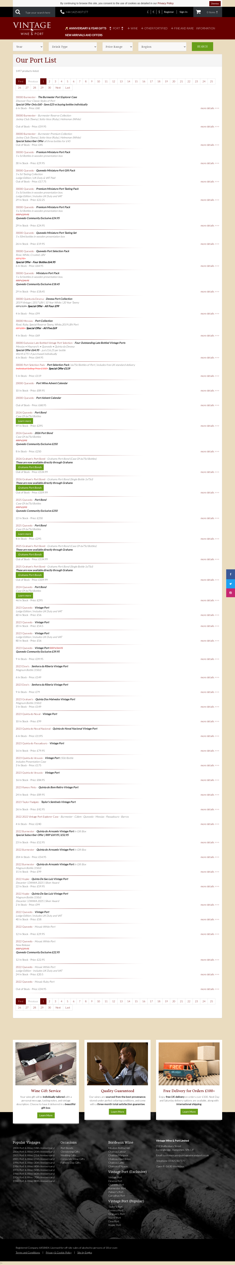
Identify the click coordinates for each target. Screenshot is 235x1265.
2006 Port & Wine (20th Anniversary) (34, 1151)
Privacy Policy (165, 3)
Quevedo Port (116, 1184)
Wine (132, 28)
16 (143, 81)
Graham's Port (116, 1213)
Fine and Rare (182, 28)
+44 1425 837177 (77, 12)
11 (106, 81)
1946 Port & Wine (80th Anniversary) (34, 1180)
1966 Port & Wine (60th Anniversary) (34, 1173)
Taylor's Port (115, 1206)
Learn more (24, 420)
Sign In (183, 11)
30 (49, 87)
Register (169, 11)
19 (166, 81)
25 (211, 81)
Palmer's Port (115, 1191)
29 (42, 87)
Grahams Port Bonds (29, 467)
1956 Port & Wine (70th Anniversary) (34, 1177)
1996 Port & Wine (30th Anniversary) (34, 1162)
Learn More (46, 1115)
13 (121, 81)
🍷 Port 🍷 (116, 28)
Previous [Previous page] (33, 81)
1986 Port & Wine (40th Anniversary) (34, 1166)
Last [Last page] (67, 87)
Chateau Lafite (116, 1162)
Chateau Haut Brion (119, 1158)
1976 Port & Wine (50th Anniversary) (34, 1169)
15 (136, 81)
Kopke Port (114, 1224)
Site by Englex (84, 1252)
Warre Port (114, 1217)
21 (181, 81)
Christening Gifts (70, 1151)
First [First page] (21, 81)
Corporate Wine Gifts (73, 1158)
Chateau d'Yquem (118, 1166)
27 (27, 87)
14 (128, 81)
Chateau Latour (117, 1151)
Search (202, 46)
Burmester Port (117, 1188)
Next (58, 87)
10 (98, 81)
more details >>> (210, 108)
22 (188, 81)
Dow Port (113, 1221)
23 (196, 81)
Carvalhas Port (116, 1195)
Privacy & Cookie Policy (59, 1252)
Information (205, 28)
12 (113, 81)
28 (34, 87)
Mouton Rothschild (119, 1147)
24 (204, 81)
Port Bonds (67, 1147)
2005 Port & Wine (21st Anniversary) (34, 1155)
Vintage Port (115, 1177)
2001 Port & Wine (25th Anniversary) (34, 1158)
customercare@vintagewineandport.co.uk (186, 1155)
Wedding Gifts (68, 1155)
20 (173, 81)
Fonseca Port (115, 1210)
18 (158, 81)
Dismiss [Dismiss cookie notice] (215, 3)
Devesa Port (115, 1180)
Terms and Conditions (28, 1252)
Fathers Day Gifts (71, 1162)
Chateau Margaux (118, 1155)
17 (151, 81)
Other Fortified (154, 28)
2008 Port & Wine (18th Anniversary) (34, 1147)
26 (19, 87)
